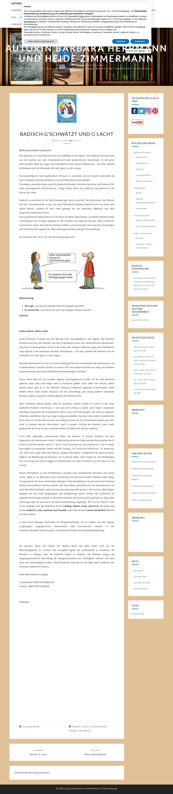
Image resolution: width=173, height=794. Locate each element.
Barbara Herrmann (142, 152)
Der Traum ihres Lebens (144, 379)
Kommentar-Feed (142, 582)
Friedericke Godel (141, 215)
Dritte (81, 16)
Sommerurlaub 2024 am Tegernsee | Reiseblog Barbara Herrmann (145, 282)
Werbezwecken (30, 22)
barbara (76, 140)
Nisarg (113, 788)
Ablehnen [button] (121, 41)
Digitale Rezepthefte (145, 220)
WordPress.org (140, 588)
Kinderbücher (142, 157)
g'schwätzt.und (98, 726)
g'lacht (85, 726)
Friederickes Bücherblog (142, 468)
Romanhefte (141, 208)
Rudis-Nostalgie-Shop (141, 500)
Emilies (135, 493)
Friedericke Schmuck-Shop (143, 461)
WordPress (94, 788)
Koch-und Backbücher (146, 226)
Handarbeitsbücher (148, 493)
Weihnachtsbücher (144, 181)
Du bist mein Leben (142, 389)
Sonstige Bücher (31, 726)
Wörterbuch (85, 730)
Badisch (76, 726)
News (13, 17)
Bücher (139, 192)
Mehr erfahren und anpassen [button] (41, 41)
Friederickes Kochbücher (142, 486)
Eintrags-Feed (140, 576)
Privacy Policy (137, 613)
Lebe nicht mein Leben (144, 347)
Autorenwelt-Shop (140, 320)
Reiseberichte (142, 163)
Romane (140, 169)
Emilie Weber (140, 188)
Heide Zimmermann (143, 233)
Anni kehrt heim (141, 289)
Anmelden (138, 570)
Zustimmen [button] (140, 41)
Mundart (73, 730)
